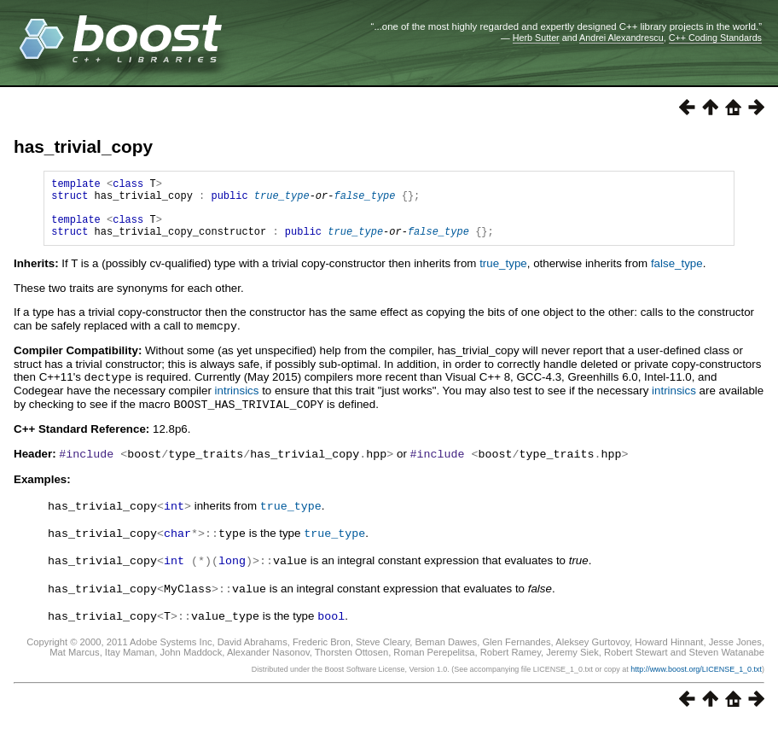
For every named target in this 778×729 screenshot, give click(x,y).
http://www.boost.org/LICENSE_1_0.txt (696, 674)
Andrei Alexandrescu (621, 37)
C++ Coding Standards (715, 37)
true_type (282, 200)
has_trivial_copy (83, 146)
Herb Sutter (536, 37)
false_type (364, 200)
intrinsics (237, 401)
